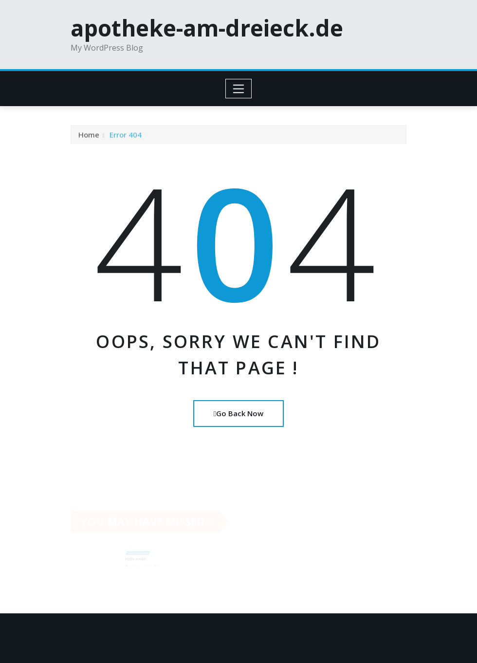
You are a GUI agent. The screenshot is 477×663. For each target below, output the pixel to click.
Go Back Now (238, 413)
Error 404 (126, 136)
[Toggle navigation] (238, 88)
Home (88, 136)
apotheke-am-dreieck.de (207, 28)
